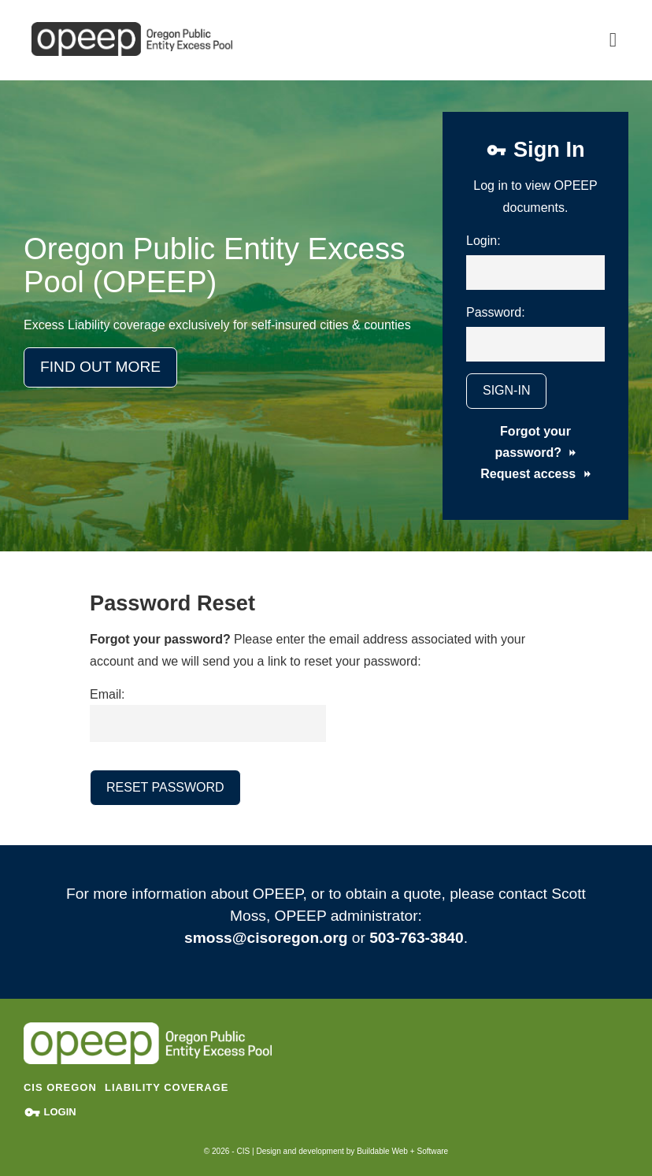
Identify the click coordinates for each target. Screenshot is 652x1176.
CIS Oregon (60, 1087)
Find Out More (100, 366)
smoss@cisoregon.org (265, 937)
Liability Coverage (166, 1087)
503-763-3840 (416, 937)
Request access (535, 473)
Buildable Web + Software (402, 1151)
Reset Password (165, 787)
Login (50, 1112)
